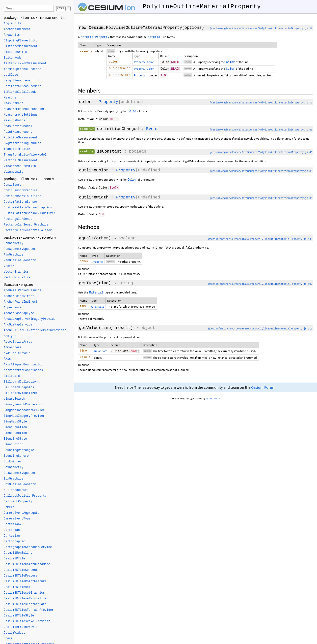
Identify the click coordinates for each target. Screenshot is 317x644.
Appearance (13, 307)
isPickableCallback (20, 92)
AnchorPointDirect (19, 296)
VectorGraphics (16, 272)
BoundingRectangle (19, 450)
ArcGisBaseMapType (19, 313)
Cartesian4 (13, 536)
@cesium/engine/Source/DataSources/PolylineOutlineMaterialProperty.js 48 (261, 152)
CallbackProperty (18, 501)
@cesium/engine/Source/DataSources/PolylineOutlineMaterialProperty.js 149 (260, 238)
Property (139, 62)
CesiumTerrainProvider (22, 627)
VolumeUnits (13, 172)
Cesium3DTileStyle (19, 615)
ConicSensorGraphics (21, 190)
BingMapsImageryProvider (24, 416)
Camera (9, 507)
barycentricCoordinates (23, 370)
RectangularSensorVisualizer (28, 230)
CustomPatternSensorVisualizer (29, 213)
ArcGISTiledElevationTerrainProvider (35, 330)
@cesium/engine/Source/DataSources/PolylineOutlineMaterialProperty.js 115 (260, 329)
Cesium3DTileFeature (21, 576)
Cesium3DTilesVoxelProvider (27, 621)
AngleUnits (13, 23)
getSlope (11, 75)
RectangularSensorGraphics (26, 224)
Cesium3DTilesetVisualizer (26, 598)
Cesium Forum (263, 388)
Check (8, 638)
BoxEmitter (13, 461)
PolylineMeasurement (21, 137)
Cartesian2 (13, 524)
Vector (9, 266)
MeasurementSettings (21, 115)
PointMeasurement (18, 132)
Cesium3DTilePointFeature (25, 581)
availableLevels (17, 353)
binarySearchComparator (23, 404)
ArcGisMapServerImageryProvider (30, 319)
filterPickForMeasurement (25, 63)
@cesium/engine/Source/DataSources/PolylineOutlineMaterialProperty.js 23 (261, 28)
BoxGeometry (13, 467)
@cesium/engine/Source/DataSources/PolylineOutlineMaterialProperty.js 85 (261, 171)
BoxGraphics (13, 479)
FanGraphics (13, 255)
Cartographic (14, 541)
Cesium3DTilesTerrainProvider (29, 610)
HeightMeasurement (19, 80)
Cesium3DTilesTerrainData (25, 604)
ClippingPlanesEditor (21, 40)
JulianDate (97, 306)
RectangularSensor (19, 219)
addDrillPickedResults (22, 290)
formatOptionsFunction (22, 69)
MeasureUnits (14, 120)
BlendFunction (15, 433)
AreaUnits (12, 35)
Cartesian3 (13, 530)
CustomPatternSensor (21, 202)
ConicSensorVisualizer (22, 196)
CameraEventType (17, 518)
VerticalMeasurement (21, 160)
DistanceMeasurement (21, 46)
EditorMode (13, 58)
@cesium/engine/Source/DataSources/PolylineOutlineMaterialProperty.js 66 (261, 129)
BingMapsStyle (15, 421)
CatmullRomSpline (18, 553)
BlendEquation (15, 427)
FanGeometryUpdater (20, 249)
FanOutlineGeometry (20, 260)
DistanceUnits (15, 52)
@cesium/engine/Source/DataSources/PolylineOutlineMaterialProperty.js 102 (260, 284)
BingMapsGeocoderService (24, 410)
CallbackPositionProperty (25, 496)
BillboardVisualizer (21, 393)
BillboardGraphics (19, 387)
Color (150, 62)
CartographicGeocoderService (28, 547)
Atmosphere (13, 347)
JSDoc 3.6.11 (213, 399)
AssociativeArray (18, 342)
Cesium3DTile (14, 558)
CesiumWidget (14, 633)
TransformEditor (17, 149)
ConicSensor (13, 185)
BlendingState (15, 439)
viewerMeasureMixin (20, 166)
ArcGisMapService (18, 324)
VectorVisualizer (18, 277)
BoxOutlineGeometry (20, 484)
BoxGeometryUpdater (20, 473)
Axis (7, 359)
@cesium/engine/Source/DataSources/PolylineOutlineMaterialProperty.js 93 (261, 197)
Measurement (13, 103)
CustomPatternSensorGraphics (28, 207)
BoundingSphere (16, 456)
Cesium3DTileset (17, 587)
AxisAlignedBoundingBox (23, 364)
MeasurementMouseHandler (24, 109)
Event (152, 128)
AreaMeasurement (17, 29)
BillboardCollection (21, 382)
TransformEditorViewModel (25, 155)
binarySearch (14, 399)
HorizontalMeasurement (22, 86)
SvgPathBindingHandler (22, 143)
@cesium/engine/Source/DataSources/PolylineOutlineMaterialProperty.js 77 (261, 102)
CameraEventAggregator (22, 513)
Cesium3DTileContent (21, 570)
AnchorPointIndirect (21, 302)
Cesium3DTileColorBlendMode (27, 564)
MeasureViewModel (18, 126)
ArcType (10, 336)
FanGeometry (13, 243)
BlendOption (13, 444)
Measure (10, 97)
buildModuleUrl (16, 490)
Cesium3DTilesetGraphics (24, 593)
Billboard (12, 376)
